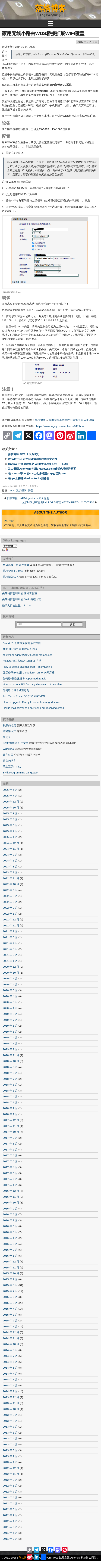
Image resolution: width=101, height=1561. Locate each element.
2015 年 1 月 (10, 1326)
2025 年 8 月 (10, 819)
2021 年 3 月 (10, 949)
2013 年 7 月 (10, 1426)
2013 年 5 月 (10, 1438)
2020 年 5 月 (10, 990)
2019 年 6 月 (10, 1025)
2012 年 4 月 (10, 1503)
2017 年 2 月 (10, 1178)
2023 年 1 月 (10, 872)
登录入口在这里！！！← (16, 605)
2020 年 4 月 (10, 996)
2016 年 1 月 (10, 1255)
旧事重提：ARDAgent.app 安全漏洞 (28, 498)
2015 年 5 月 (10, 1302)
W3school (8, 748)
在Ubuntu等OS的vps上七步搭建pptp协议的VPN (37, 473)
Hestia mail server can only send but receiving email (33, 707)
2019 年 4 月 (10, 1037)
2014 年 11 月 (11, 1338)
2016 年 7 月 (10, 1220)
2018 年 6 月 (10, 1084)
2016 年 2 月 (10, 1249)
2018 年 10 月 (11, 1061)
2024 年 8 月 (10, 854)
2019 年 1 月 (10, 1049)
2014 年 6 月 (10, 1361)
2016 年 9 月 (10, 1208)
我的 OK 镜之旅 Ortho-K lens (20, 648)
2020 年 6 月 (10, 984)
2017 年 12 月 (11, 1119)
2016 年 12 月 (11, 1190)
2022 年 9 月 (10, 890)
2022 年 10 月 (11, 884)
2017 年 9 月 (10, 1137)
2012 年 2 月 (10, 1515)
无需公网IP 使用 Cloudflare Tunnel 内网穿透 (29, 672)
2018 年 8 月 (10, 1072)
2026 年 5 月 (10, 789)
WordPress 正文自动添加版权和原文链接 (32, 458)
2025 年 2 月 (10, 831)
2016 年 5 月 (10, 1232)
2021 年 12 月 (11, 919)
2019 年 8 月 (10, 1013)
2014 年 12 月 (11, 1332)
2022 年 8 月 (10, 895)
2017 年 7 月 (10, 1149)
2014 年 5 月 (10, 1367)
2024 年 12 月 (11, 842)
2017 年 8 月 (10, 1143)
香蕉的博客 (9, 760)
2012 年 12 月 (11, 1467)
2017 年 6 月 (10, 1155)
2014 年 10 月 (11, 1344)
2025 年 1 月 (10, 836)
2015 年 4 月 (10, 1308)
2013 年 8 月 (10, 1420)
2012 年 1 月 (10, 1520)
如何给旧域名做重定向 (16, 690)
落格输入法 (9, 731)
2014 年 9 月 (10, 1350)
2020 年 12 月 (11, 966)
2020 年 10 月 (11, 972)
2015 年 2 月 (10, 1320)
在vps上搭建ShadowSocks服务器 (28, 478)
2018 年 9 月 (10, 1066)
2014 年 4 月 (10, 1373)
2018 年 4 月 (10, 1096)
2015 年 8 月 (10, 1285)
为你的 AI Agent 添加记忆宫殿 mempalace (27, 654)
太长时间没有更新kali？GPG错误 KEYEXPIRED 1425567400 (58, 502)
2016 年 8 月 (10, 1214)
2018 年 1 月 (10, 1114)
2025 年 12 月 (11, 801)
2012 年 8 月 (10, 1485)
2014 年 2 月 (10, 1385)
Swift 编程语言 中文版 (16, 742)
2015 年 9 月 (10, 1279)
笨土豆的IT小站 (12, 766)
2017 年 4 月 (10, 1167)
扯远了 (7, 737)
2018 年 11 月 (11, 1055)
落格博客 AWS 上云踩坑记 (23, 454)
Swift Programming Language (20, 772)
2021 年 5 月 (10, 937)
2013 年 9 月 (10, 1414)
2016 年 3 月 (10, 1243)
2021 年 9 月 (10, 931)
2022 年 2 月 (10, 907)
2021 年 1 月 (10, 960)
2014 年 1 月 (10, 1391)
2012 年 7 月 (10, 1491)
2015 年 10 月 (11, 1273)
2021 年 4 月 (10, 943)
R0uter (9, 521)
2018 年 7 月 (10, 1078)
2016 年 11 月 (11, 1196)
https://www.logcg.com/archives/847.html (60, 426)
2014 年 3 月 (10, 1379)
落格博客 (50, 8)
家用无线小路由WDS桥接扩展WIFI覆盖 (43, 33)
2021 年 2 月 (10, 954)
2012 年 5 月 (10, 1497)
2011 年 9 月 (10, 1526)
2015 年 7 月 (10, 1291)
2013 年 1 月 (10, 1461)
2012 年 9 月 (10, 1479)
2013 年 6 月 (10, 1432)
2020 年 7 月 (10, 978)
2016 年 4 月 (10, 1237)
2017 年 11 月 (11, 1125)
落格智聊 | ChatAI (13, 570)
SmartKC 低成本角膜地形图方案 (22, 643)
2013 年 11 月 (11, 1403)
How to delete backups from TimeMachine (27, 666)
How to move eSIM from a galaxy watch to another (32, 684)
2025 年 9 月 (10, 813)
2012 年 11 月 (11, 1473)
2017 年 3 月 (10, 1173)
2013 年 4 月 (10, 1444)
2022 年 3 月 (10, 901)
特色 (30, 490)
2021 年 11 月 (11, 925)
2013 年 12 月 (11, 1397)
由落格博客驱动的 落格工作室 (19, 593)
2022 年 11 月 (11, 878)
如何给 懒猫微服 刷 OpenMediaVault (24, 678)
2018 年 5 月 (10, 1090)
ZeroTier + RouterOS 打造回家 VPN (24, 696)
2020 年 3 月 (10, 1002)
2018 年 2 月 (10, 1108)
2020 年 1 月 (10, 1008)
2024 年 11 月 (11, 848)
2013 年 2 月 (10, 1456)
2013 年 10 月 (11, 1409)
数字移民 (8, 754)
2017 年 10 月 (11, 1131)
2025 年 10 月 (11, 807)
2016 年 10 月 (11, 1202)
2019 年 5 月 (10, 1031)
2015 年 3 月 (10, 1314)
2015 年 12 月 (11, 1261)
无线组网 (21, 490)
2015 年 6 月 (10, 1296)
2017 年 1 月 (10, 1184)
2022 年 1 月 (10, 913)
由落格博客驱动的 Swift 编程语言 (21, 599)
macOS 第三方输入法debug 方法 (22, 660)
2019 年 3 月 (10, 1043)
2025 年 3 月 (10, 825)
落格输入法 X (10, 576)
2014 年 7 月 (10, 1355)
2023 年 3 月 (10, 866)
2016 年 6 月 (10, 1226)
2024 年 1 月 (10, 860)
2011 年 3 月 (10, 1538)
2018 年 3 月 (10, 1102)
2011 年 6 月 (10, 1532)
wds (12, 490)
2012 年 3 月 (10, 1509)
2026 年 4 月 (10, 795)
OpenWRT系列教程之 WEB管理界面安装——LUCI (38, 463)
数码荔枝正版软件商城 (16, 564)
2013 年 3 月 (10, 1450)
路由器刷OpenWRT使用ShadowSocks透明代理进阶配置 (42, 468)
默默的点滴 (9, 725)
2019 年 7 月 (10, 1019)
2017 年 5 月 (10, 1161)
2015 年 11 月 (11, 1267)
